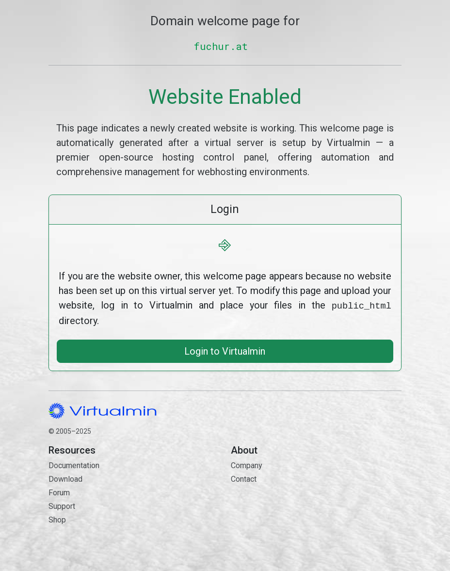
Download (65, 478)
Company (246, 464)
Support (61, 505)
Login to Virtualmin (224, 350)
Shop (57, 518)
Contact (316, 512)
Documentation (73, 464)
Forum (59, 491)
